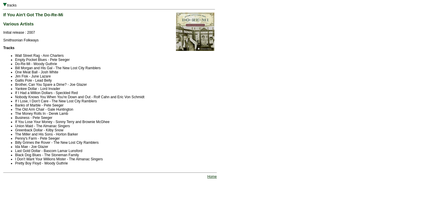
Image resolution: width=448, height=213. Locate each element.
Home (212, 177)
